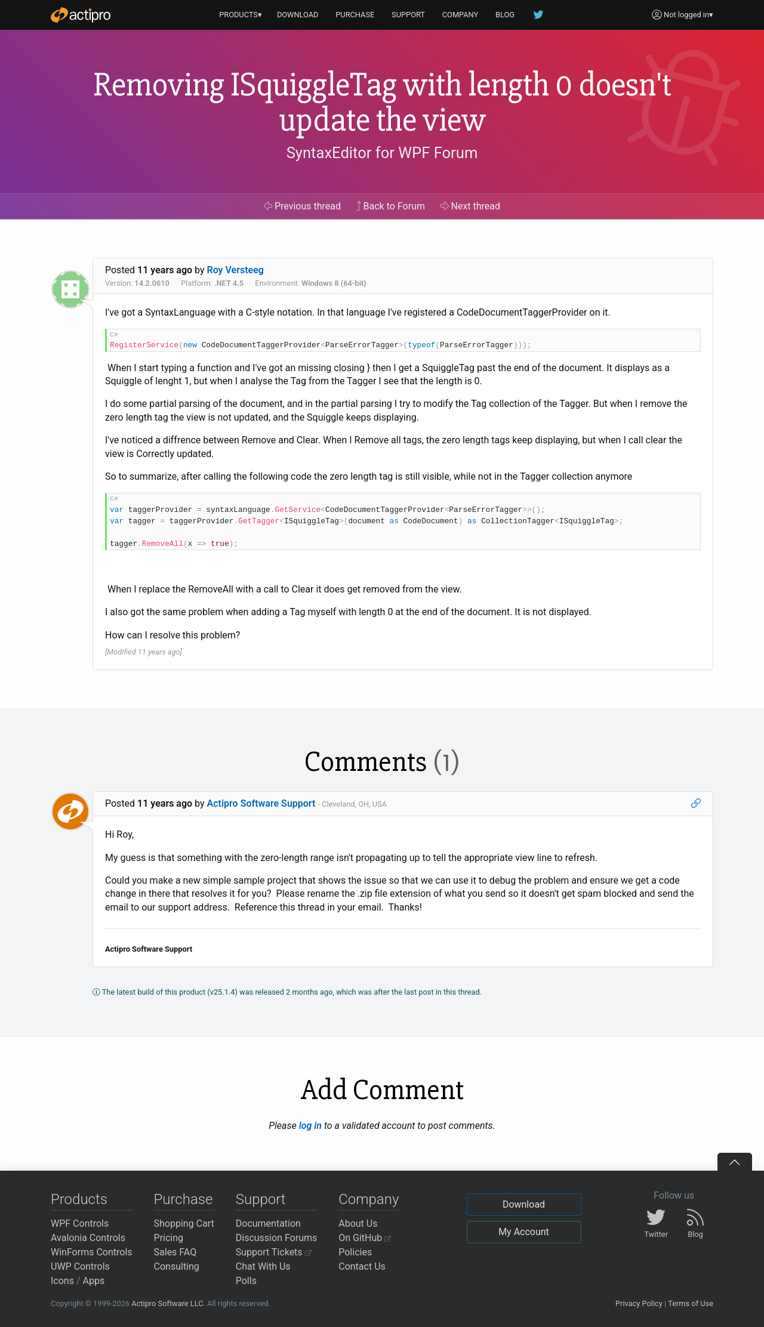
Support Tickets (274, 1252)
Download (524, 1204)
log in (310, 1125)
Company (368, 1199)
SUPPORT (408, 14)
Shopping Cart (184, 1223)
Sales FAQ (175, 1252)
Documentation (268, 1223)
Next (470, 206)
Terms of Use (690, 1303)
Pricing (169, 1237)
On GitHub (364, 1237)
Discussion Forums (277, 1237)
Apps (94, 1280)
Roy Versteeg (235, 270)
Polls (246, 1280)
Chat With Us (263, 1266)
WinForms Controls (92, 1252)
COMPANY (460, 14)
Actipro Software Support (261, 803)
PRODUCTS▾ (240, 14)
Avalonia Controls (88, 1237)
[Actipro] (80, 15)
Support (261, 1199)
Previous (302, 206)
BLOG (505, 14)
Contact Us (362, 1266)
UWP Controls (80, 1266)
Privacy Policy (639, 1303)
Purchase (183, 1199)
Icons (62, 1280)
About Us (357, 1223)
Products (79, 1199)
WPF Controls (80, 1223)
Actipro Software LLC (167, 1303)
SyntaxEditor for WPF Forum (382, 153)
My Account (523, 1231)
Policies (355, 1252)
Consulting (176, 1266)
